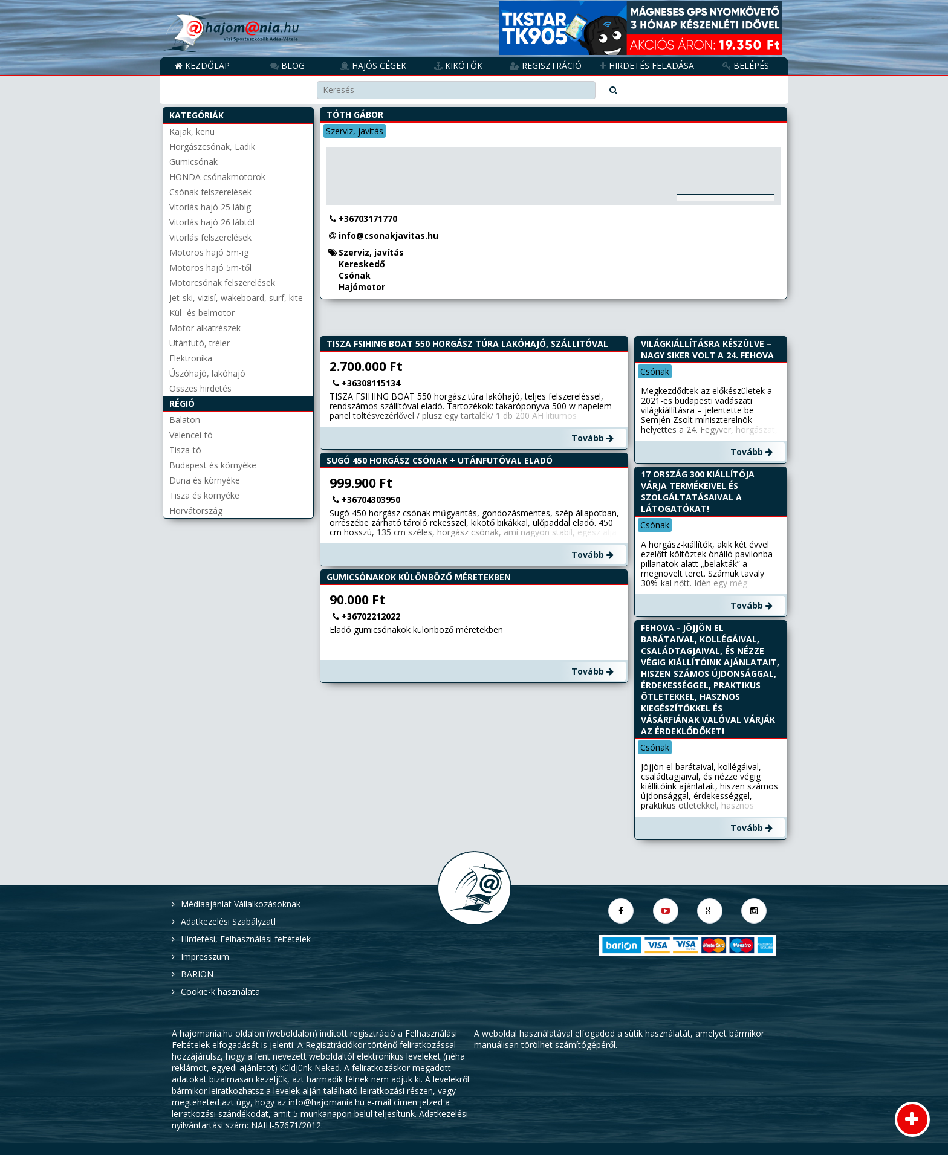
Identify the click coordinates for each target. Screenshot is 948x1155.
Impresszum (205, 956)
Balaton (184, 419)
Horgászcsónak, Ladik (212, 146)
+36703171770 (368, 218)
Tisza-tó (185, 450)
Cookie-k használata (220, 991)
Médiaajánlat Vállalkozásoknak (240, 904)
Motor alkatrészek (205, 328)
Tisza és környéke (204, 495)
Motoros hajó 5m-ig (208, 252)
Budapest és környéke (212, 465)
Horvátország (195, 510)
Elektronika (190, 358)
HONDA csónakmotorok (217, 177)
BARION (197, 974)
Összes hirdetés (200, 388)
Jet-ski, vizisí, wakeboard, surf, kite (236, 297)
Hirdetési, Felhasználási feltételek (246, 939)
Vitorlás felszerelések (210, 237)
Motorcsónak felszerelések (222, 282)
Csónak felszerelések (210, 192)
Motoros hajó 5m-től (210, 267)
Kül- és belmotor (202, 313)
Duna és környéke (204, 480)
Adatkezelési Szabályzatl (228, 921)
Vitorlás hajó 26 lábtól (212, 222)
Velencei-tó (191, 435)
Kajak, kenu (192, 131)
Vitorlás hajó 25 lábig (210, 207)
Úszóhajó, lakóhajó (207, 373)
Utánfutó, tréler (199, 343)
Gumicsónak (193, 161)
